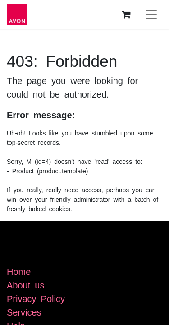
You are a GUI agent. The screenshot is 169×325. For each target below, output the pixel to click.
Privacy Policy (36, 298)
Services (24, 311)
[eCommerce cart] (126, 14)
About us (25, 284)
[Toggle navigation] (151, 14)
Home (19, 271)
